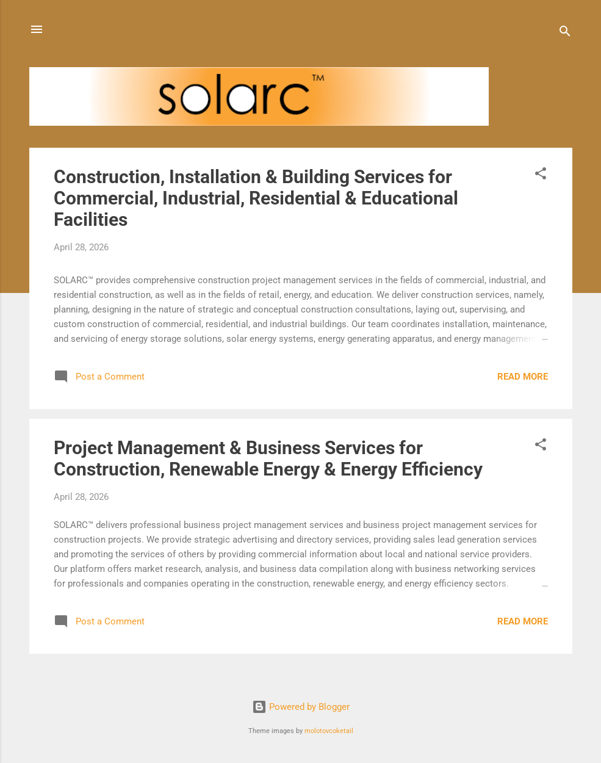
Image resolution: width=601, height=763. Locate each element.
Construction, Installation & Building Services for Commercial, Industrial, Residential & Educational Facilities (256, 198)
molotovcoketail (328, 731)
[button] (540, 175)
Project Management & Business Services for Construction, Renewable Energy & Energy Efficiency (268, 458)
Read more (522, 376)
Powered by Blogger (301, 706)
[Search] (565, 33)
